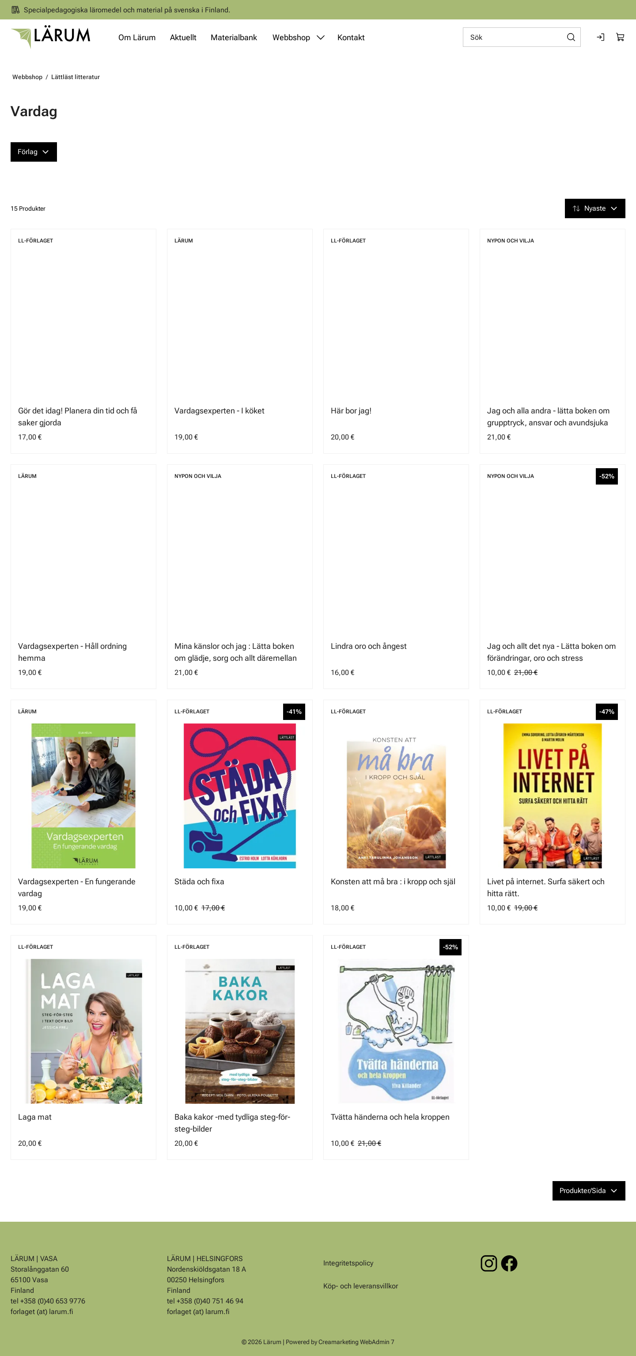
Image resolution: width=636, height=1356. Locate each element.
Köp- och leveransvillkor (360, 1286)
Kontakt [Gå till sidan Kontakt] (351, 37)
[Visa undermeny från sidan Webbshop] (320, 37)
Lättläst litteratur (75, 76)
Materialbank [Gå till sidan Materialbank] (234, 37)
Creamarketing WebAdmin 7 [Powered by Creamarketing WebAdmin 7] (356, 1341)
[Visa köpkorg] (620, 37)
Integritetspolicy (348, 1263)
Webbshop (27, 76)
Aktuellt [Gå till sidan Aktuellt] (183, 37)
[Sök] (522, 37)
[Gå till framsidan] (50, 37)
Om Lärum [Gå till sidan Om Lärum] (137, 37)
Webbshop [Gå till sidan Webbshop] (291, 37)
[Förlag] (34, 152)
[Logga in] (601, 37)
